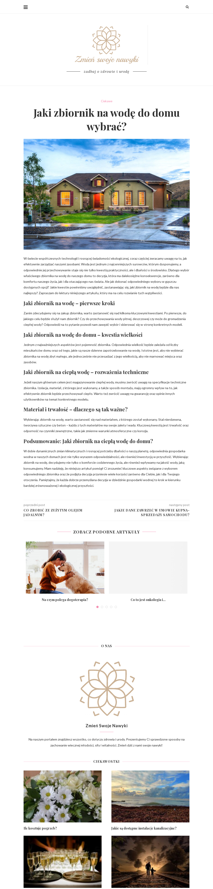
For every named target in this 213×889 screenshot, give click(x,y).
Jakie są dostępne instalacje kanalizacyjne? (144, 828)
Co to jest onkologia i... (148, 600)
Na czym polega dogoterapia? (65, 600)
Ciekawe (106, 101)
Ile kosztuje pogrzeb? (40, 828)
